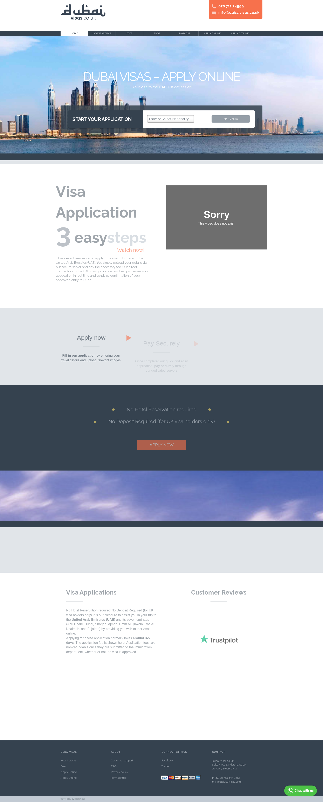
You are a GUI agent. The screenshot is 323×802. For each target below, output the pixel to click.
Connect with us (174, 752)
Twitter (166, 766)
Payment (184, 33)
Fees (129, 33)
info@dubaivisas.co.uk (238, 12)
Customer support (122, 760)
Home (74, 33)
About (115, 752)
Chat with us (300, 791)
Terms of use (118, 777)
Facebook (167, 760)
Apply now (231, 119)
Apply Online (69, 772)
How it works (101, 33)
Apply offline (240, 33)
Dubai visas (69, 752)
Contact (218, 752)
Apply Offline (69, 777)
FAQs (157, 33)
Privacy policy (119, 772)
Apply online (212, 33)
